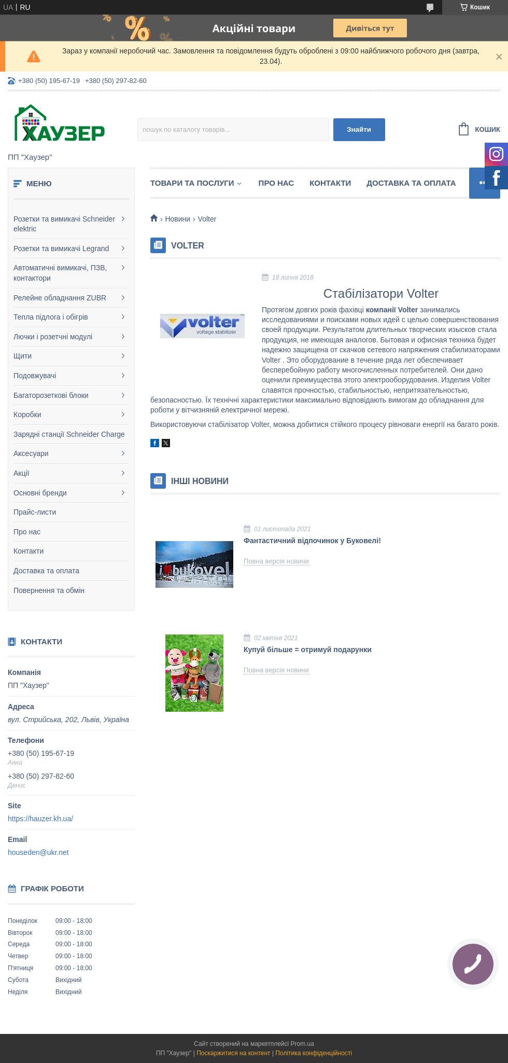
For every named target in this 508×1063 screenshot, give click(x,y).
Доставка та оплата (46, 571)
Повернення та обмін (48, 590)
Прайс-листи (34, 512)
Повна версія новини (276, 561)
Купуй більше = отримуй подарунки (308, 649)
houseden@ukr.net (38, 852)
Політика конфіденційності (313, 1053)
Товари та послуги (192, 183)
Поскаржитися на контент (233, 1053)
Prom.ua (302, 1043)
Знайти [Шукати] (359, 129)
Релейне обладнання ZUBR (59, 298)
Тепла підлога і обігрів (50, 317)
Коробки (27, 414)
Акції (21, 473)
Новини (177, 219)
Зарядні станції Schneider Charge (69, 434)
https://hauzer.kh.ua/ (40, 818)
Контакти (28, 551)
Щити (22, 356)
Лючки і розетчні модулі (52, 337)
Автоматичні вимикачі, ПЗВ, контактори (60, 273)
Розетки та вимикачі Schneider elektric (64, 224)
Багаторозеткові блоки (51, 395)
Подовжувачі (34, 375)
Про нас (26, 532)
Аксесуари (31, 453)
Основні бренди (40, 493)
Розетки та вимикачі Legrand (61, 248)
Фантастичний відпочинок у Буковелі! (312, 540)
